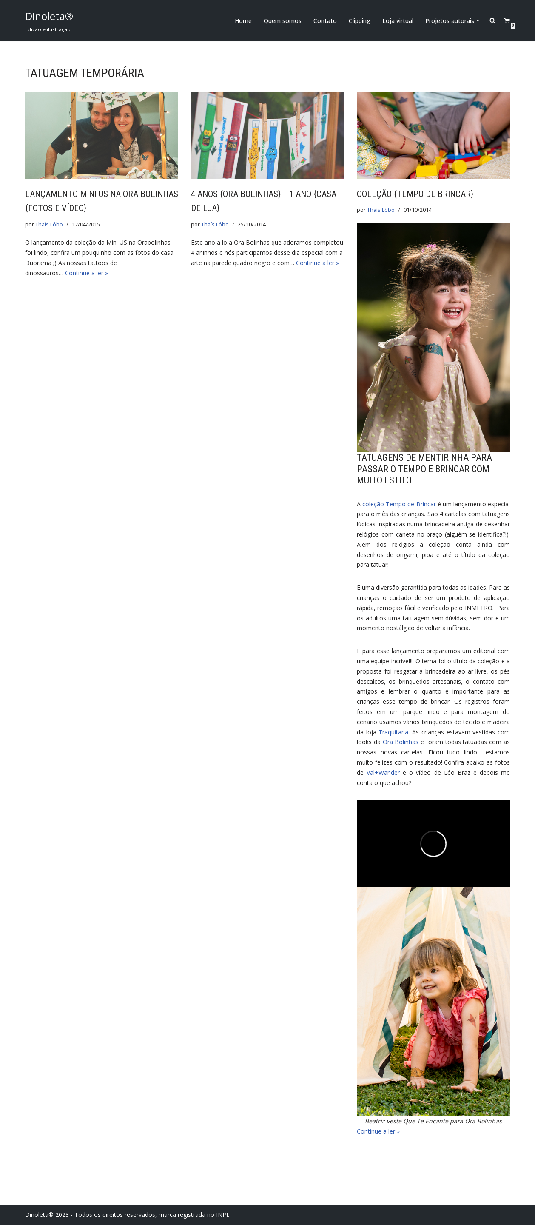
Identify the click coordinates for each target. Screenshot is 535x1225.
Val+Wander (383, 772)
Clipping (359, 21)
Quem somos (283, 21)
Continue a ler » (86, 273)
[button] (477, 20)
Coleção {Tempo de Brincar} (415, 194)
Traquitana (393, 732)
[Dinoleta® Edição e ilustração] (49, 21)
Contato (325, 21)
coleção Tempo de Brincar (398, 504)
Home (243, 21)
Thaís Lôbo (49, 224)
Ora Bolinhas (401, 742)
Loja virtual (397, 21)
